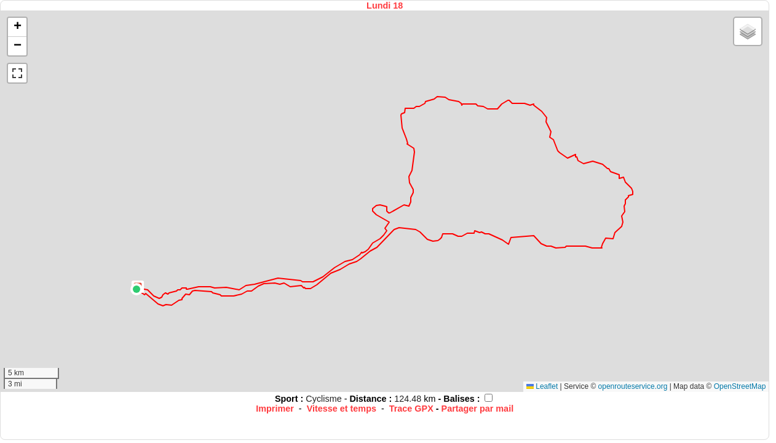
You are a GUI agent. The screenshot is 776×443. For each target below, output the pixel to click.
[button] (136, 289)
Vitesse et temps (341, 408)
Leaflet (542, 386)
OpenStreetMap (740, 386)
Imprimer (275, 408)
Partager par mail (477, 408)
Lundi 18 (384, 5)
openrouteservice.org (633, 386)
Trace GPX (411, 408)
